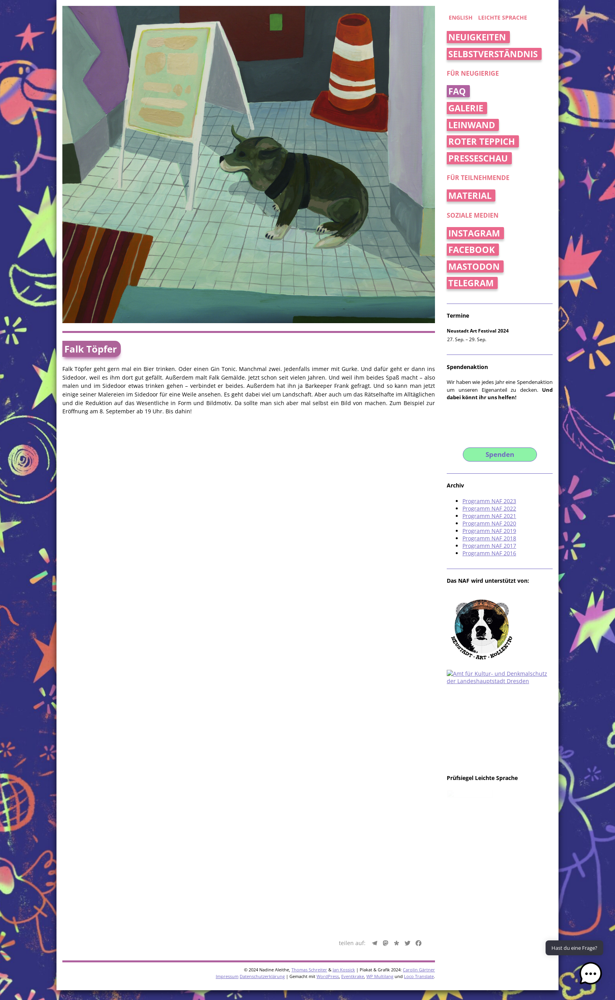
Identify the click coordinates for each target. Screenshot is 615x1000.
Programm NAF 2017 (489, 545)
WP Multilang (379, 768)
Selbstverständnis (493, 54)
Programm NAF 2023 (489, 501)
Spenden (500, 454)
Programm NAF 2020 (489, 523)
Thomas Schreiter (309, 761)
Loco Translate (419, 768)
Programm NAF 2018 (489, 538)
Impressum (227, 768)
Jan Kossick (344, 761)
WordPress (328, 768)
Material (469, 195)
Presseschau (478, 158)
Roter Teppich (481, 141)
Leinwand (471, 125)
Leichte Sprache (502, 17)
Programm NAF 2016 (489, 553)
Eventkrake (352, 768)
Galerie (465, 108)
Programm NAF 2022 (489, 508)
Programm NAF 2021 (489, 516)
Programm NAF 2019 (489, 531)
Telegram (471, 283)
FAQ (457, 91)
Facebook (471, 250)
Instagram (474, 233)
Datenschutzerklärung (262, 768)
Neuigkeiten (477, 37)
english (461, 17)
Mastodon (474, 266)
